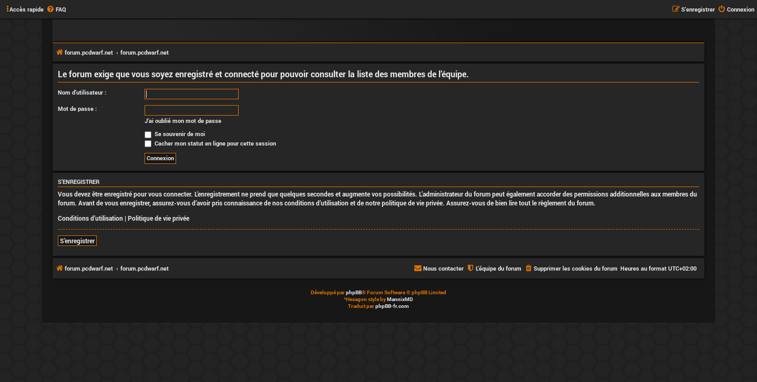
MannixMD (400, 299)
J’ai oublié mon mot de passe (183, 121)
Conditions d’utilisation (90, 218)
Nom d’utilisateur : (82, 92)
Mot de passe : (77, 108)
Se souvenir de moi (175, 134)
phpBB (354, 292)
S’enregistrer (77, 240)
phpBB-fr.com (392, 306)
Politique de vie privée (158, 218)
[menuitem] (56, 9)
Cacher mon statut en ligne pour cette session (210, 143)
